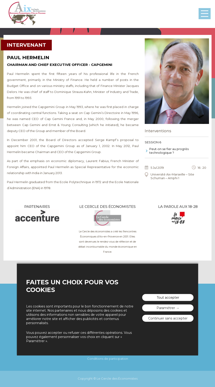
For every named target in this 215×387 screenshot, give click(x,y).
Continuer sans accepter (167, 318)
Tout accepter (168, 297)
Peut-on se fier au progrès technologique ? (169, 150)
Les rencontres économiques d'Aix (27, 14)
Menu (205, 13)
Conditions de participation (107, 358)
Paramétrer (166, 308)
